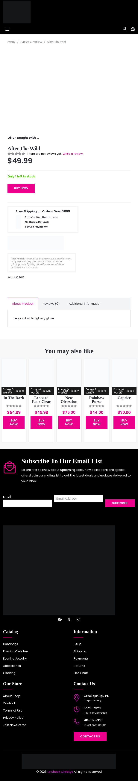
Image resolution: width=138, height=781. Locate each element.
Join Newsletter (14, 725)
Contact (9, 703)
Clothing (9, 673)
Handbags (10, 644)
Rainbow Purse (96, 400)
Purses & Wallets (31, 42)
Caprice (124, 398)
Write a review (73, 154)
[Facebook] (60, 619)
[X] (69, 619)
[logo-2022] (28, 12)
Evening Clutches (15, 651)
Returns (79, 666)
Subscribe (120, 503)
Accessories (12, 666)
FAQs (77, 644)
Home (11, 42)
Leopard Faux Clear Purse (41, 402)
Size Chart (81, 673)
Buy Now (21, 188)
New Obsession (69, 400)
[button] (34, 29)
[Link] (124, 29)
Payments (81, 658)
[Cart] (132, 29)
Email (7, 497)
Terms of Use (12, 710)
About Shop (11, 696)
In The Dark (13, 398)
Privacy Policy (13, 717)
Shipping (80, 651)
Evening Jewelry (15, 658)
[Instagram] (78, 620)
